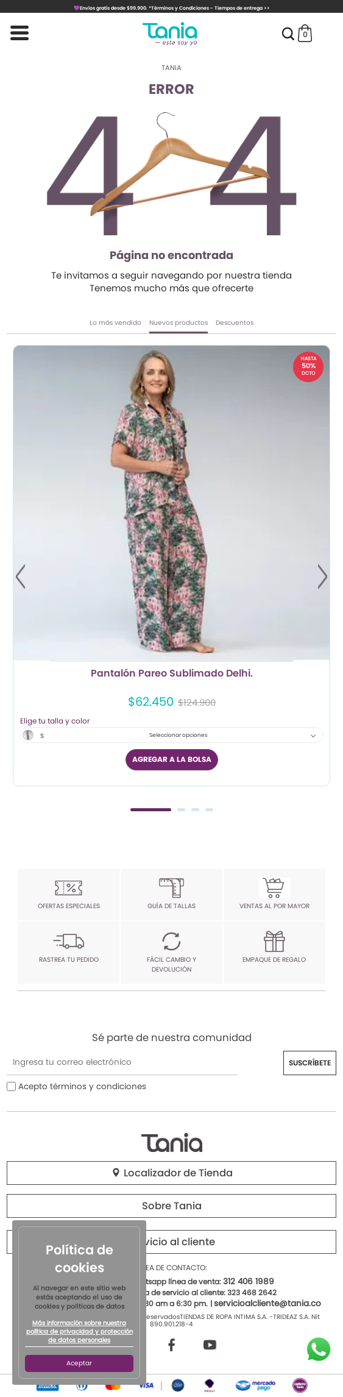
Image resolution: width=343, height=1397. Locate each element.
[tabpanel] (171, 565)
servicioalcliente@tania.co (267, 1303)
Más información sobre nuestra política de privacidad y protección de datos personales (79, 1332)
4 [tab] (209, 809)
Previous (20, 576)
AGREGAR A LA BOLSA (171, 759)
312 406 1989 (248, 1281)
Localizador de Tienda (172, 1173)
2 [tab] (181, 809)
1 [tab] (150, 809)
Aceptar (79, 1363)
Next (322, 576)
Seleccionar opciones (178, 735)
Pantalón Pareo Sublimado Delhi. (172, 674)
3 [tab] (195, 809)
